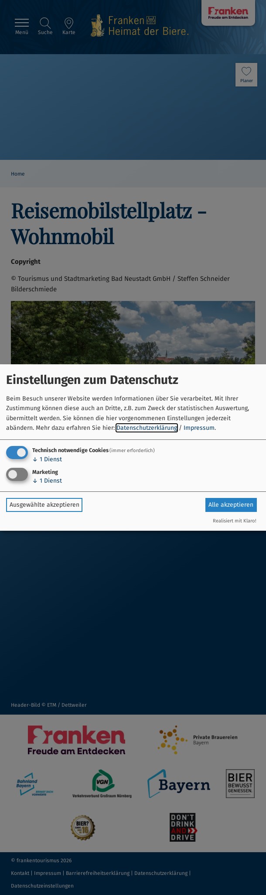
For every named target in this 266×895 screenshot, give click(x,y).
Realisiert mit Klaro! (234, 521)
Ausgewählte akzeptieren (44, 504)
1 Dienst (47, 459)
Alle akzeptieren (230, 504)
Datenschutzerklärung (146, 428)
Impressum (199, 428)
